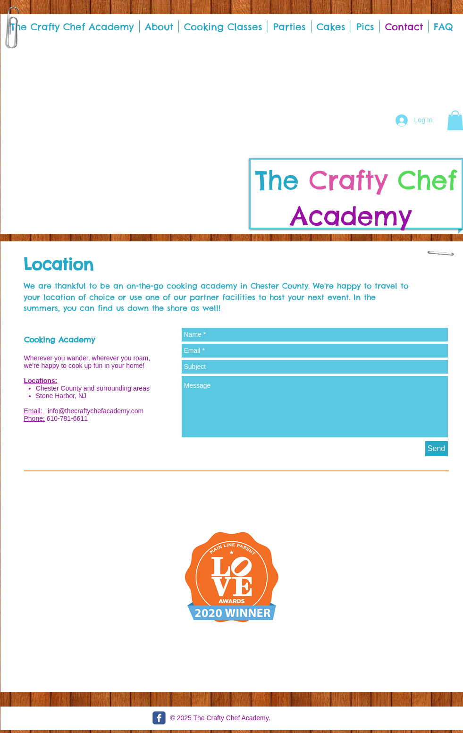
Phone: (34, 418)
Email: (33, 411)
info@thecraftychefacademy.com (95, 411)
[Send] (436, 448)
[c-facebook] (159, 717)
